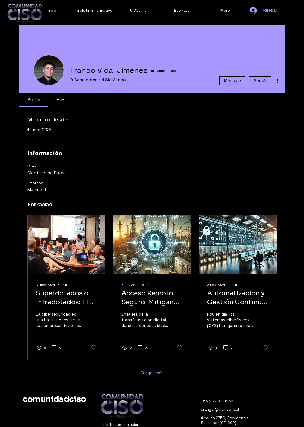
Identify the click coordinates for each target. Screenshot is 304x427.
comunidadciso (54, 399)
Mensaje (232, 80)
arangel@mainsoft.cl (220, 409)
